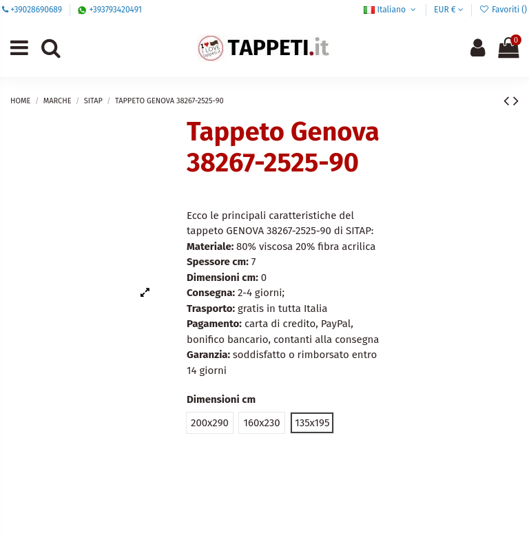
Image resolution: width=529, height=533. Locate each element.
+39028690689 (36, 9)
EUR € (449, 9)
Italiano (391, 9)
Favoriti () (503, 9)
